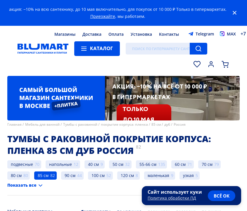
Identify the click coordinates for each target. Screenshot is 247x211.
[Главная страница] (43, 49)
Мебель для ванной (42, 124)
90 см (70, 175)
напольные (60, 164)
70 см (207, 164)
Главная (14, 124)
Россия (180, 124)
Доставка (91, 34)
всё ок (221, 196)
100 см (98, 175)
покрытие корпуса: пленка (124, 124)
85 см (156, 124)
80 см (16, 175)
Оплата (116, 34)
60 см (180, 164)
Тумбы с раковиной (80, 124)
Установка (141, 34)
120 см (127, 175)
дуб (167, 124)
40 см (93, 164)
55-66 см (147, 164)
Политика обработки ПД (172, 198)
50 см (118, 164)
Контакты (169, 34)
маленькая (158, 175)
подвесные (22, 164)
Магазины (64, 34)
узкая (188, 175)
